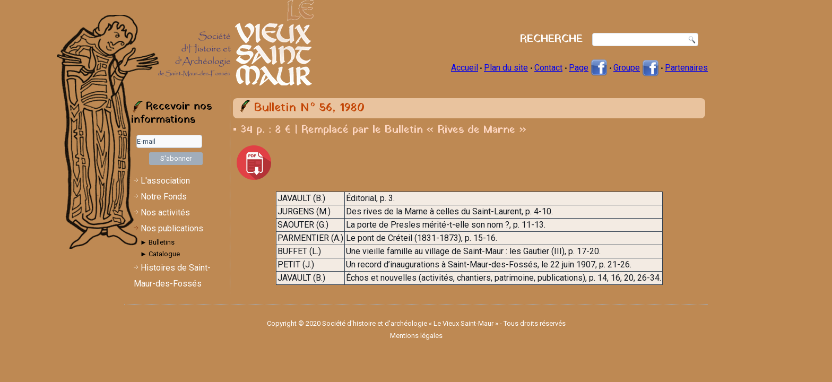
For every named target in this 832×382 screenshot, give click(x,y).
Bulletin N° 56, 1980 (309, 108)
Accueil (464, 68)
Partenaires (686, 68)
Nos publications (172, 228)
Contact (548, 68)
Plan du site (506, 68)
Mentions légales (416, 336)
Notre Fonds (164, 197)
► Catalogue (160, 254)
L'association (165, 181)
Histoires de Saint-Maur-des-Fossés (172, 276)
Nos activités (165, 212)
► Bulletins (157, 242)
